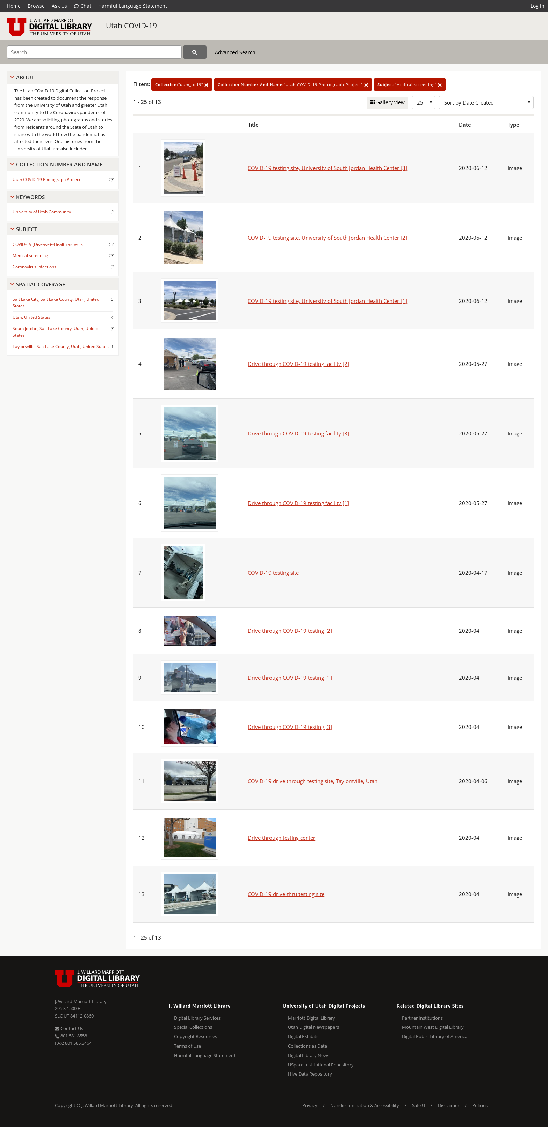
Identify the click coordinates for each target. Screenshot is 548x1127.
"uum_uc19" (182, 84)
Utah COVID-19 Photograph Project (46, 180)
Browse (36, 5)
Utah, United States (31, 317)
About (25, 77)
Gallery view (390, 102)
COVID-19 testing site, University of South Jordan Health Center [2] (327, 237)
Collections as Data (307, 1046)
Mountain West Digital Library (433, 1027)
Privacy (309, 1105)
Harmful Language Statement (132, 5)
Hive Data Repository (310, 1074)
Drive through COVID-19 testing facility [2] (298, 363)
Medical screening (30, 255)
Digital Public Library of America (434, 1036)
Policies (480, 1105)
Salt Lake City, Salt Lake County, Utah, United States (56, 302)
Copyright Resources (195, 1036)
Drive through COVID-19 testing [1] (290, 677)
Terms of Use (187, 1046)
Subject (26, 229)
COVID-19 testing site (273, 572)
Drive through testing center (281, 837)
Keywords (30, 196)
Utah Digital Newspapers (313, 1027)
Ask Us (59, 5)
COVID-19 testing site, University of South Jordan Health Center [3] (327, 167)
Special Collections (193, 1027)
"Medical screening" (409, 84)
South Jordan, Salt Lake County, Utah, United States (55, 332)
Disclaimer (448, 1105)
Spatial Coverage (40, 284)
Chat (82, 5)
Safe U (418, 1105)
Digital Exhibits (303, 1036)
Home (14, 5)
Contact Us (69, 1028)
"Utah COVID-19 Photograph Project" (293, 84)
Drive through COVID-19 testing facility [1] (298, 502)
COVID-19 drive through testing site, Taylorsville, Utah (312, 781)
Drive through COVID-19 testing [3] (290, 726)
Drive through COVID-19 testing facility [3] (298, 433)
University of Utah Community (42, 212)
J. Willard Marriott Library (81, 1001)
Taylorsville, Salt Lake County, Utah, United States (61, 346)
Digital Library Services (197, 1018)
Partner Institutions (422, 1018)
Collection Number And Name (59, 164)
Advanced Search (235, 52)
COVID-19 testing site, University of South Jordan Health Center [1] (327, 300)
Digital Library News (308, 1055)
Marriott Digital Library (311, 1018)
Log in (538, 5)
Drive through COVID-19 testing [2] (290, 630)
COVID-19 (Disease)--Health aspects (48, 244)
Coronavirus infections (34, 267)
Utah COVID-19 (131, 25)
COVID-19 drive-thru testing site (286, 894)
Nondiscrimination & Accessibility (364, 1105)
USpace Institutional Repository (321, 1065)
